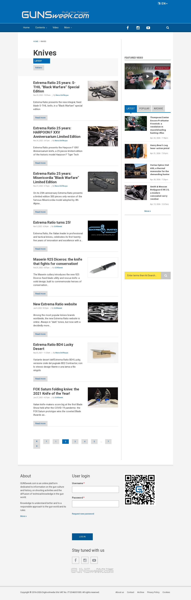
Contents (40, 27)
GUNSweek (58, 227)
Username (78, 485)
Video (56, 27)
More (67, 27)
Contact (131, 594)
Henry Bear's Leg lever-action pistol (160, 147)
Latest (131, 108)
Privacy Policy (154, 594)
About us (121, 594)
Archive (158, 108)
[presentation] (96, 525)
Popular (144, 108)
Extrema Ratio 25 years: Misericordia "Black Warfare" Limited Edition (56, 178)
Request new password (84, 515)
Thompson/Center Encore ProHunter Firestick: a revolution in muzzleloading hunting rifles (160, 125)
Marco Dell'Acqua (62, 95)
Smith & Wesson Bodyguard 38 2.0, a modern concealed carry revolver (159, 193)
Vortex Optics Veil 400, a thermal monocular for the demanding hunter (160, 170)
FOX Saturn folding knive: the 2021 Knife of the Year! (56, 393)
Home (26, 27)
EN (163, 3)
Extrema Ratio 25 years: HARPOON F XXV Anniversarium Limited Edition (56, 133)
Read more (42, 118)
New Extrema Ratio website (55, 305)
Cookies (167, 594)
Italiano (41, 68)
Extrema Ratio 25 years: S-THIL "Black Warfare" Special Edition (56, 87)
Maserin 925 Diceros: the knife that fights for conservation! (57, 263)
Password (78, 499)
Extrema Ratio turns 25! (52, 223)
